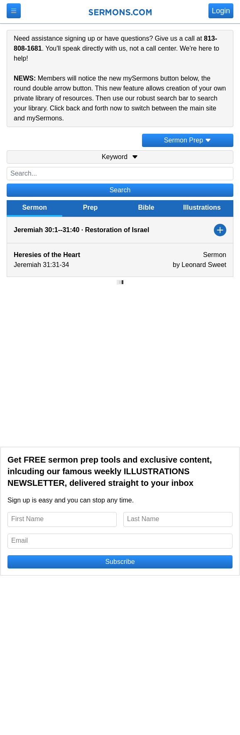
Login (221, 11)
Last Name (143, 518)
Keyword (120, 156)
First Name (27, 518)
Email (19, 540)
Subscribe (120, 561)
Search (120, 190)
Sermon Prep (187, 140)
